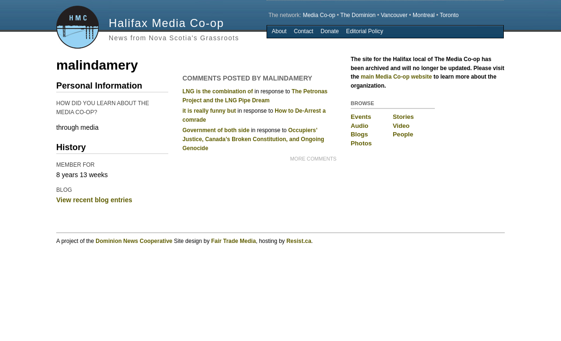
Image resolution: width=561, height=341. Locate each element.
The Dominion (358, 15)
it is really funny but (209, 111)
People (403, 134)
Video (401, 125)
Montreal (424, 15)
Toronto (449, 15)
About (279, 31)
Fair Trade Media (233, 241)
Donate (329, 31)
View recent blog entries (94, 200)
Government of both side (216, 130)
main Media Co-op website (396, 76)
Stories (403, 116)
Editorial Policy (364, 31)
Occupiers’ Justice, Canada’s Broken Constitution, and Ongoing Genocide (253, 139)
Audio (359, 125)
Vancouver (394, 15)
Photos (361, 143)
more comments (313, 159)
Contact (303, 31)
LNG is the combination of (217, 91)
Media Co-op (319, 15)
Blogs (359, 134)
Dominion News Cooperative (133, 241)
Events (361, 116)
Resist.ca (298, 241)
